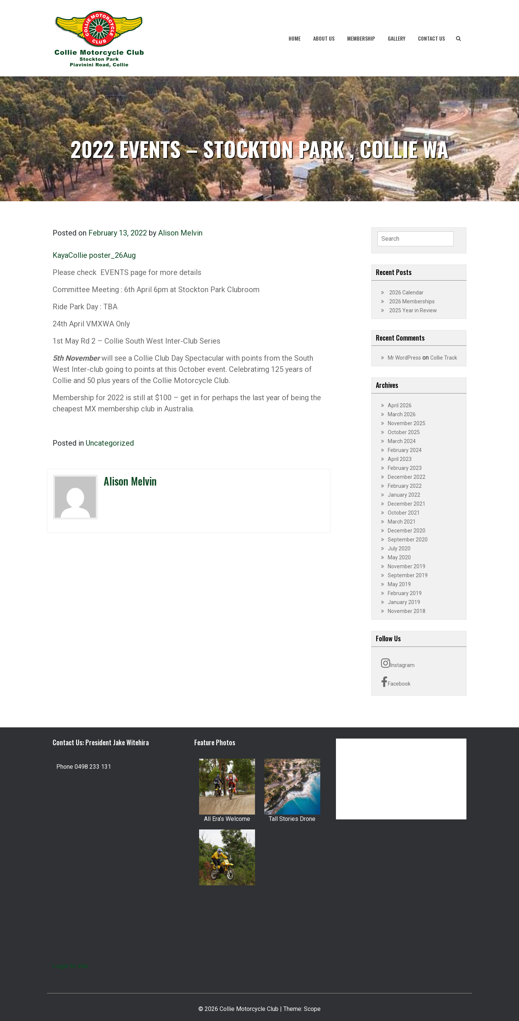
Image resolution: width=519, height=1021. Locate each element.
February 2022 (405, 486)
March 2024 (402, 441)
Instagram (398, 663)
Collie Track (443, 358)
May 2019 (399, 584)
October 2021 (404, 513)
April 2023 (400, 459)
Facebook (396, 682)
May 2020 (399, 557)
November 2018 (406, 611)
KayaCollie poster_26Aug (94, 255)
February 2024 (405, 450)
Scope (312, 1008)
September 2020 (408, 540)
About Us (323, 38)
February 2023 (405, 468)
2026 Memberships (412, 301)
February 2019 (405, 593)
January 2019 (404, 602)
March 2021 (402, 522)
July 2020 (399, 548)
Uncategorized (110, 443)
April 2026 (400, 405)
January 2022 (404, 495)
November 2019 (406, 566)
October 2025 (404, 432)
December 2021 (406, 504)
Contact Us (431, 38)
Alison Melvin (180, 232)
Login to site (70, 966)
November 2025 (406, 423)
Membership (361, 38)
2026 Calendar (406, 292)
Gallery (396, 38)
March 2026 (402, 414)
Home (295, 38)
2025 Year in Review (413, 310)
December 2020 (406, 531)
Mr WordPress (404, 358)
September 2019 (408, 575)
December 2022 (406, 477)
